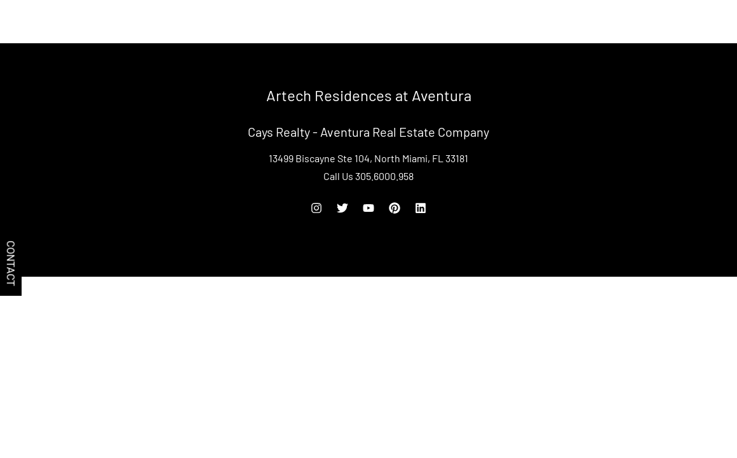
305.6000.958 (657, 21)
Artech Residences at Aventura (91, 21)
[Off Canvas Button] (720, 22)
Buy (571, 21)
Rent (604, 21)
